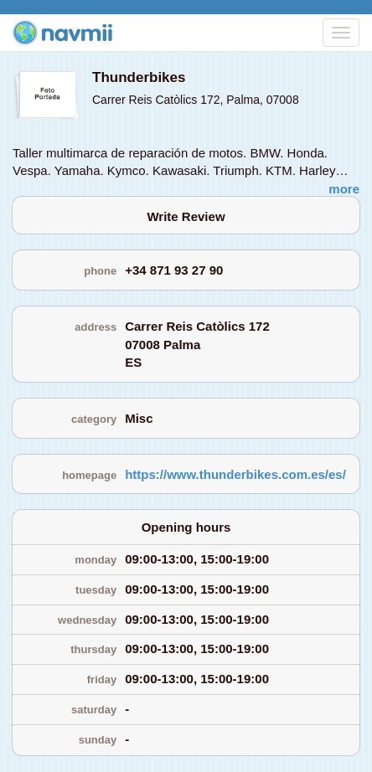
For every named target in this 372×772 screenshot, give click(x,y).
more (343, 189)
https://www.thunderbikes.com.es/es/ (235, 474)
